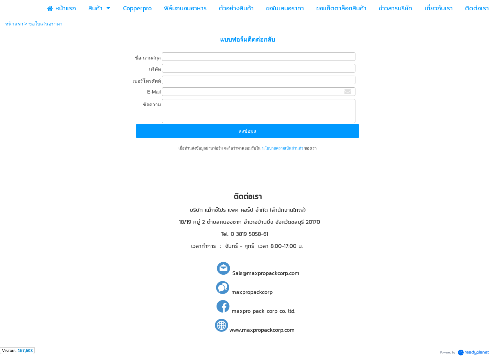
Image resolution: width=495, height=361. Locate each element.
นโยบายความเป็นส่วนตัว (282, 148)
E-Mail (154, 92)
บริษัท (155, 69)
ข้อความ (152, 104)
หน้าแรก (14, 23)
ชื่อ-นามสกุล (148, 58)
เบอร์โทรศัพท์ (147, 81)
